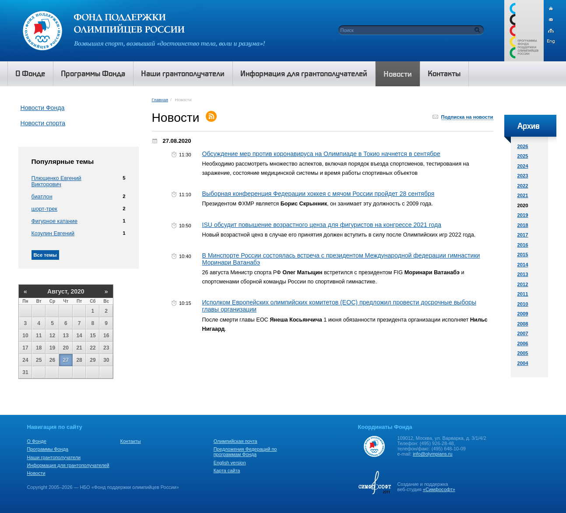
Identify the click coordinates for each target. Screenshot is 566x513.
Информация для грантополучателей (68, 465)
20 (66, 348)
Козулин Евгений (53, 233)
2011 (522, 294)
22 (92, 348)
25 (39, 360)
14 (79, 336)
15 (92, 336)
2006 (522, 343)
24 (25, 360)
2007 (522, 333)
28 (79, 360)
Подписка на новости (467, 117)
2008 (522, 323)
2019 (522, 215)
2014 (522, 264)
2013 (522, 274)
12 (52, 336)
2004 (522, 363)
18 (39, 348)
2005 (522, 353)
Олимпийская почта (235, 441)
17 (25, 348)
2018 (522, 225)
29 (92, 360)
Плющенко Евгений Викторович (56, 181)
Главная (160, 99)
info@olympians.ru (432, 453)
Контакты (130, 441)
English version (230, 462)
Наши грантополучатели (54, 457)
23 (106, 348)
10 (25, 336)
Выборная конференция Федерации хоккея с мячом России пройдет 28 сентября (318, 193)
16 (106, 336)
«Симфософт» (439, 489)
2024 (522, 166)
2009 (522, 313)
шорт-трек (44, 209)
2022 (522, 185)
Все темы (45, 255)
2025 (522, 156)
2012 (522, 284)
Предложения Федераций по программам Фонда (245, 451)
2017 (522, 234)
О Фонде (36, 441)
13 (66, 336)
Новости (36, 473)
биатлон (42, 197)
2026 (522, 146)
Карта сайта (227, 470)
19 (52, 348)
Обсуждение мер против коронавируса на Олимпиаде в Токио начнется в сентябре (321, 153)
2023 (522, 175)
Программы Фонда (47, 449)
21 (79, 348)
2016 (522, 245)
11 (39, 336)
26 (52, 360)
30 (106, 360)
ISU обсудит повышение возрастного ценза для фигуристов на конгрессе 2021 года (322, 224)
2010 (522, 304)
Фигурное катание (54, 221)
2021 (522, 195)
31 (25, 372)
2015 (522, 254)
